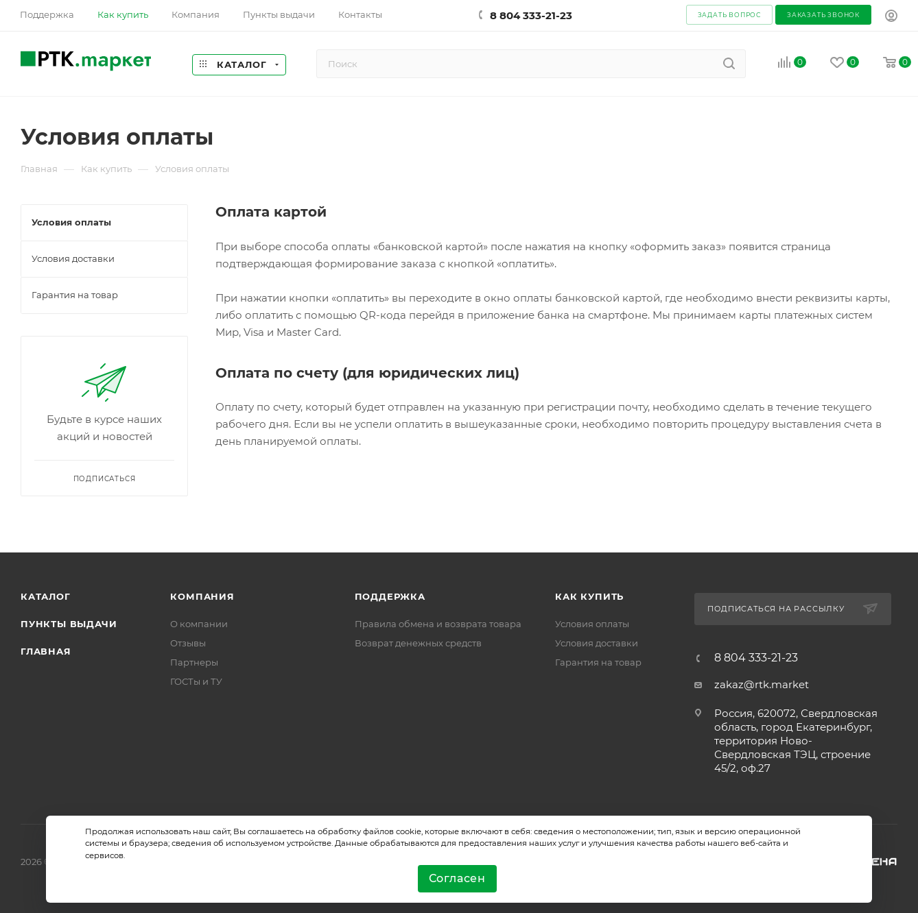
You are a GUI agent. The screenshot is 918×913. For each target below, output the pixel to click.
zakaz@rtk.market (761, 684)
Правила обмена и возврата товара (438, 623)
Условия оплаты (592, 623)
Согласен (457, 878)
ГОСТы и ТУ (196, 681)
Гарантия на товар (598, 662)
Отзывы (188, 642)
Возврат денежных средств (418, 642)
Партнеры (194, 662)
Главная (46, 651)
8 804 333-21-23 (531, 15)
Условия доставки (596, 642)
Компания (202, 596)
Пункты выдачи (69, 623)
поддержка (390, 596)
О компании (199, 623)
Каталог (46, 596)
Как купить (589, 596)
